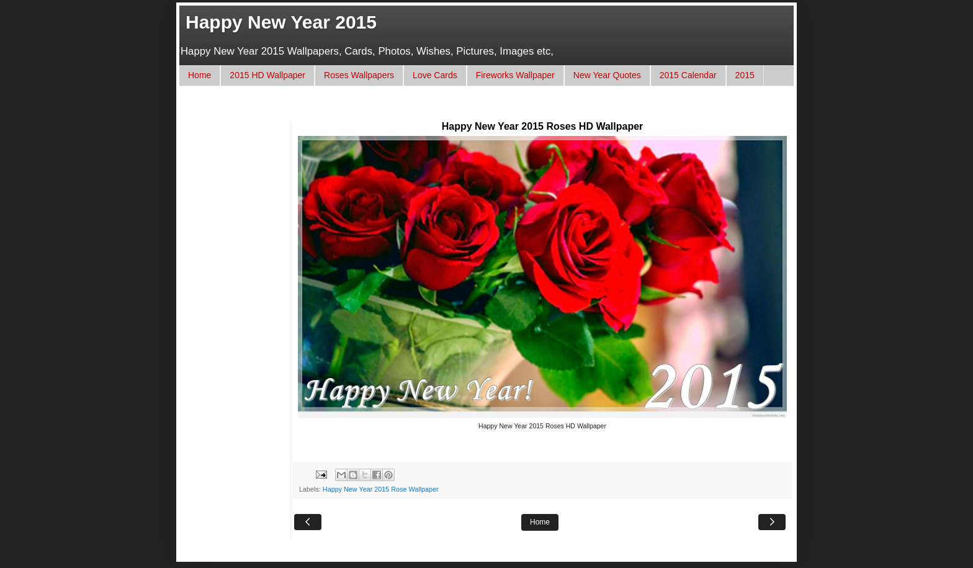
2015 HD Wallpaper (267, 75)
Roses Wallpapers (359, 75)
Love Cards (435, 75)
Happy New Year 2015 (281, 22)
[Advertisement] (414, 109)
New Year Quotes (607, 75)
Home (199, 75)
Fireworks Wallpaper (515, 75)
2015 (745, 75)
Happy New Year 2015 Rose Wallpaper (381, 489)
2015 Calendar (688, 75)
